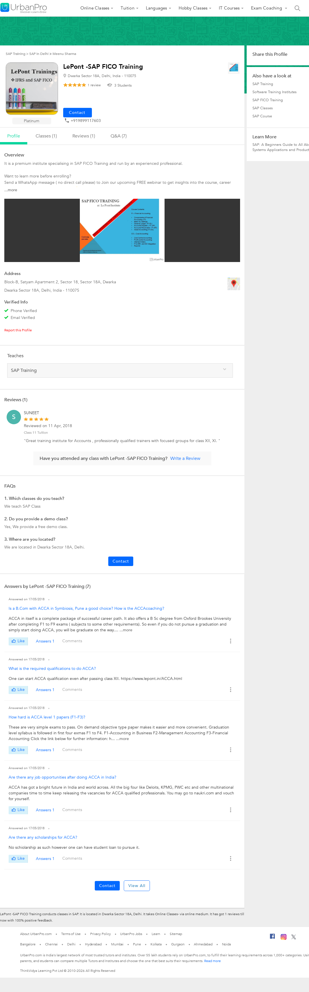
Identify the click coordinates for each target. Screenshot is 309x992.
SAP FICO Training (267, 100)
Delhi (71, 944)
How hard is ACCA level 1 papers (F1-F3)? (47, 717)
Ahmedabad (203, 944)
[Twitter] (293, 938)
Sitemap (176, 934)
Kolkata (156, 944)
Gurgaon (177, 944)
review (94, 85)
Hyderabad (93, 944)
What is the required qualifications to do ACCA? (52, 668)
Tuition (127, 8)
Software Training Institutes (274, 92)
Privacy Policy (100, 934)
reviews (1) (83, 136)
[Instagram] (284, 938)
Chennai (51, 944)
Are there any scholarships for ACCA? (43, 837)
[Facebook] (272, 938)
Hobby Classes (193, 8)
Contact (121, 561)
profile (13, 136)
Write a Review (185, 458)
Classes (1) (46, 136)
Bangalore (28, 944)
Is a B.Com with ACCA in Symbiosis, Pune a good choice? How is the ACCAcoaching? (86, 608)
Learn (156, 934)
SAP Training (262, 84)
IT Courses (229, 8)
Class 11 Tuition (36, 432)
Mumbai (117, 944)
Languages (156, 8)
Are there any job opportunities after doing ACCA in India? (62, 777)
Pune (137, 944)
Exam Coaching (267, 8)
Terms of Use (71, 934)
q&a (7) (119, 136)
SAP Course (262, 116)
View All (136, 885)
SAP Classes (262, 108)
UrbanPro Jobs (131, 934)
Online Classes (94, 8)
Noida (226, 944)
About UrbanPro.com (36, 934)
